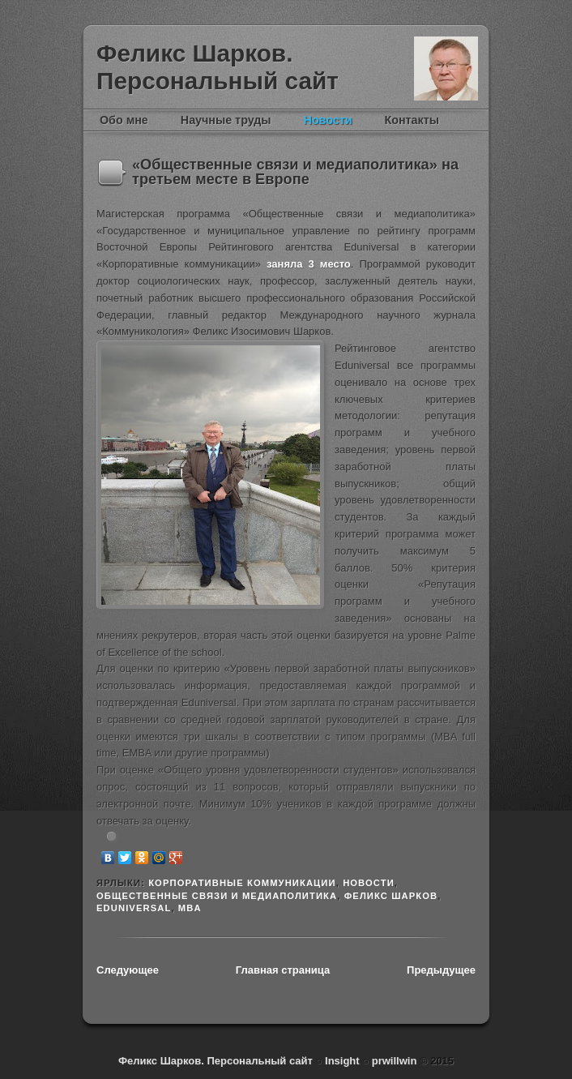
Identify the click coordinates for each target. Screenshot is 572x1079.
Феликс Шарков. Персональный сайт (217, 67)
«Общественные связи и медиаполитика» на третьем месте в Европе (295, 171)
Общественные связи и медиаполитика (216, 896)
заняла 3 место (309, 264)
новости (369, 883)
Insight (343, 1061)
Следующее (127, 970)
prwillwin (392, 1061)
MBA (190, 908)
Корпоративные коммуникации (242, 883)
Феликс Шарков (446, 68)
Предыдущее (441, 970)
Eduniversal (133, 908)
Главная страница (283, 970)
